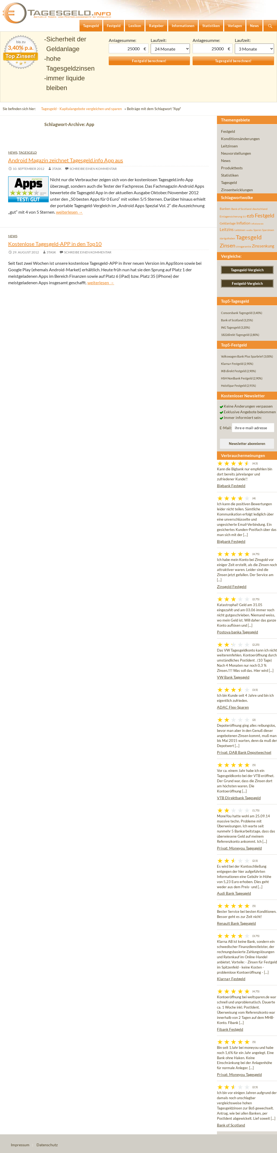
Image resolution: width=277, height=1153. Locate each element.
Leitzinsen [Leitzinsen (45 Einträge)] (240, 230)
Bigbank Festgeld (231, 485)
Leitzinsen (229, 146)
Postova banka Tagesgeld (237, 632)
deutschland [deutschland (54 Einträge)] (260, 208)
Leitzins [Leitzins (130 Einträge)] (227, 229)
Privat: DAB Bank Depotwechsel (244, 752)
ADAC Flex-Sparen (233, 707)
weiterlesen (69, 211)
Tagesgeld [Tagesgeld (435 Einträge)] (249, 237)
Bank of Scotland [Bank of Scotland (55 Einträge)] (241, 208)
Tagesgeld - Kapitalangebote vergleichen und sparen (81, 109)
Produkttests (232, 168)
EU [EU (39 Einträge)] (244, 216)
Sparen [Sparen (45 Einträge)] (257, 230)
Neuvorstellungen (236, 153)
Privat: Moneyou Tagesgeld (239, 848)
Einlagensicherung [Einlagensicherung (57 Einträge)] (231, 216)
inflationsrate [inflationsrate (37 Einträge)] (257, 223)
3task (56, 169)
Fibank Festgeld (230, 1029)
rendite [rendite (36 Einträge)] (249, 230)
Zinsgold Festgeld (231, 586)
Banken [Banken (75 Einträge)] (225, 209)
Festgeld (228, 131)
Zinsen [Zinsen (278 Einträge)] (227, 245)
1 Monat (170, 49)
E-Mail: (226, 427)
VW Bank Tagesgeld (233, 677)
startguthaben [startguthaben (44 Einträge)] (227, 238)
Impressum (20, 1144)
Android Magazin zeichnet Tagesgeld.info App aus (65, 160)
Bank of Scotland (231, 1125)
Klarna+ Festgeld (231, 978)
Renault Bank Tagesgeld (236, 923)
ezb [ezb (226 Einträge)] (250, 216)
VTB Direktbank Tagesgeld (239, 797)
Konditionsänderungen (240, 138)
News (12, 152)
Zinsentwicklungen (237, 189)
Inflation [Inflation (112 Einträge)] (243, 223)
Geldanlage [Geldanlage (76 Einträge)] (228, 223)
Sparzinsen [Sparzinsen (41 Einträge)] (268, 230)
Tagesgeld (28, 152)
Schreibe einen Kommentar (93, 169)
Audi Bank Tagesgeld (234, 893)
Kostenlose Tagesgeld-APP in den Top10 (55, 243)
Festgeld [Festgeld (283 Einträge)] (264, 215)
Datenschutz (47, 1144)
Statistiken (230, 175)
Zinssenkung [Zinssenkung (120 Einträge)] (263, 246)
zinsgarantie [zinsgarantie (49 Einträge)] (243, 246)
